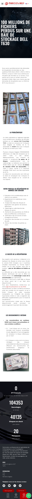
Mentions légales (7, 476)
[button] (2, 3)
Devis (8, 497)
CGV (4, 473)
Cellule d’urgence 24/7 (9, 464)
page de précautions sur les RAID (16, 286)
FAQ (4, 475)
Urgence (24, 496)
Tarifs (4, 466)
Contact (16, 497)
